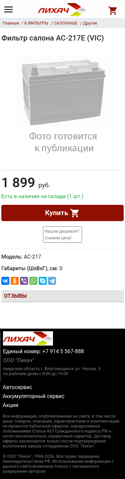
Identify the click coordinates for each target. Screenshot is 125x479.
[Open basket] (113, 9)
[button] (62, 234)
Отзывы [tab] (15, 296)
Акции (10, 405)
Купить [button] (62, 213)
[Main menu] (10, 9)
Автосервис (17, 387)
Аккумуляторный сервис (33, 396)
